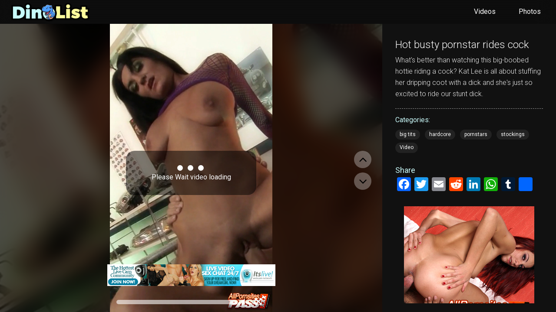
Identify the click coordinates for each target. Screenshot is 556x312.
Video (407, 147)
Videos (485, 11)
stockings (513, 134)
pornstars (475, 134)
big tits (408, 134)
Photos (530, 11)
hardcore (440, 134)
